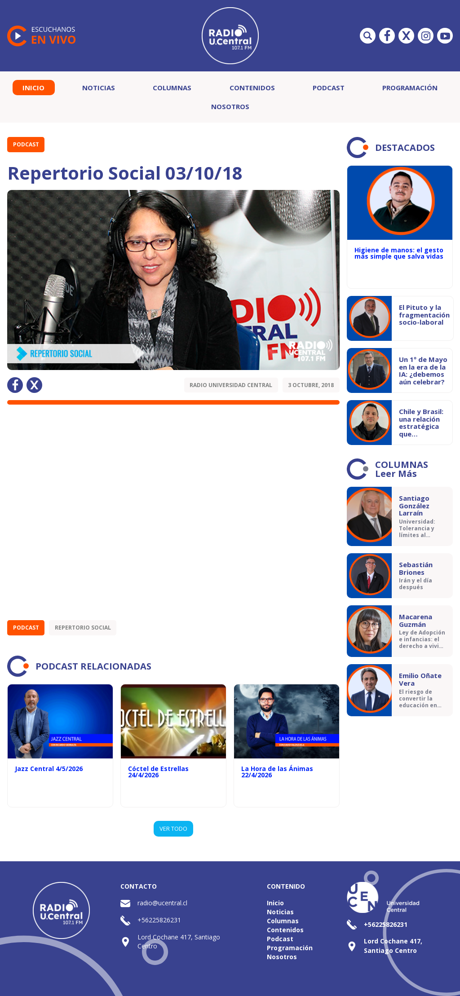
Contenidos (252, 87)
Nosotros (230, 106)
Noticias (98, 87)
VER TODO (173, 828)
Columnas (172, 87)
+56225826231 (159, 920)
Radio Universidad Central (231, 385)
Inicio (33, 87)
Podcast (329, 87)
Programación (410, 87)
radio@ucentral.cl (162, 903)
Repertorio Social (83, 627)
